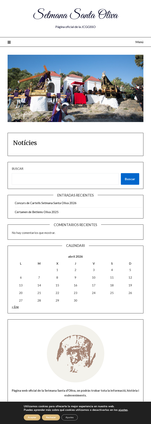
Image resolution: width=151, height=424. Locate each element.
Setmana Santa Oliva (75, 15)
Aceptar (32, 417)
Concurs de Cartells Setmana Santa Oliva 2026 (45, 203)
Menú (139, 42)
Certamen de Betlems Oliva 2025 (37, 212)
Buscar (17, 168)
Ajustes (70, 417)
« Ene (15, 307)
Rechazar (51, 417)
